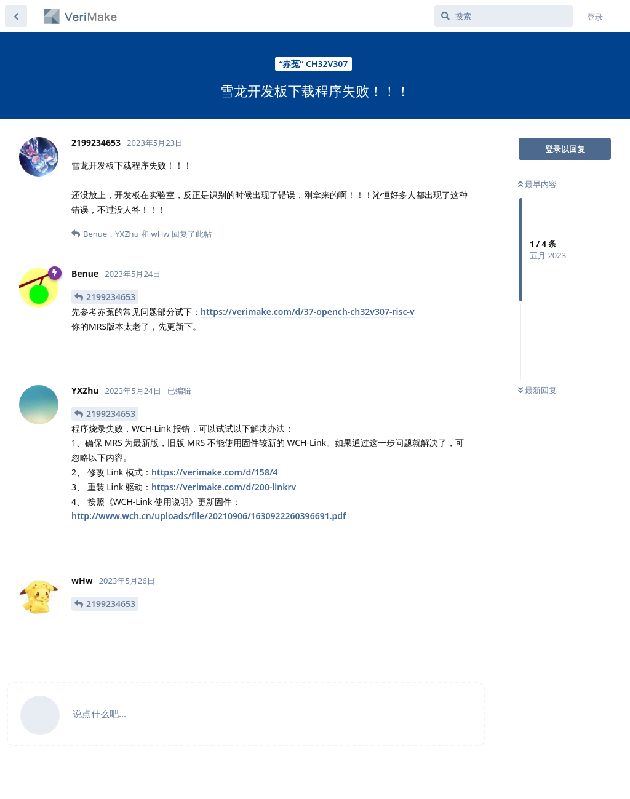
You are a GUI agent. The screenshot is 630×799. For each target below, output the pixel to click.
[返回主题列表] (16, 16)
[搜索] (503, 16)
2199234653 (110, 297)
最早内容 (537, 183)
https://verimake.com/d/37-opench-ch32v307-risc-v (308, 311)
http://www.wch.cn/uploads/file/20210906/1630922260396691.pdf (208, 516)
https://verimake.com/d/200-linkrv (223, 487)
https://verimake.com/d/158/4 (214, 472)
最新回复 (537, 390)
